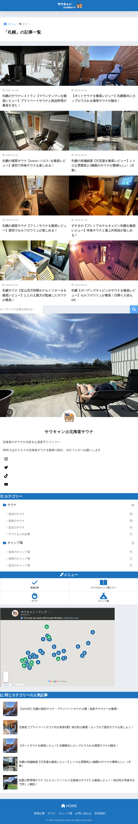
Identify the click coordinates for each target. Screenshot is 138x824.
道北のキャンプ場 (70, 565)
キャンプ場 (71, 543)
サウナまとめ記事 (70, 534)
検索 (134, 309)
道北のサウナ (70, 527)
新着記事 (39, 813)
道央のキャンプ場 (70, 552)
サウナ (71, 505)
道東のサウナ (70, 520)
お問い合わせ (83, 813)
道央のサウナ (70, 514)
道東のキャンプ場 (70, 558)
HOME (69, 806)
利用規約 (100, 813)
